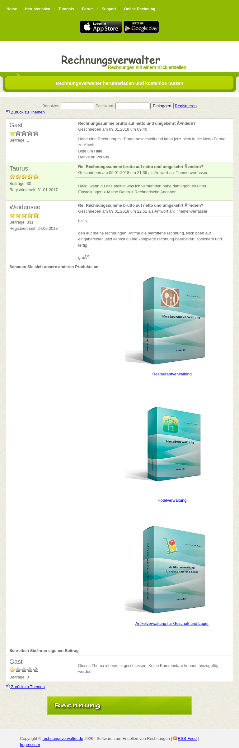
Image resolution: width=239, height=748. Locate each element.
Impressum (30, 744)
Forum (87, 9)
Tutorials (66, 9)
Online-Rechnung (139, 9)
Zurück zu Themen (25, 112)
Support (109, 9)
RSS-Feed (187, 738)
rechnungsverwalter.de (62, 738)
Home (12, 9)
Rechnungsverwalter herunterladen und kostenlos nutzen (119, 83)
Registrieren (186, 106)
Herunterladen (37, 9)
